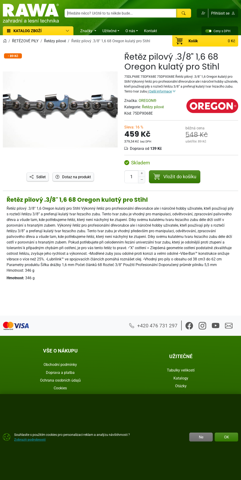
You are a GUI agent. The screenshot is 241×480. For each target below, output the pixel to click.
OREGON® (148, 100)
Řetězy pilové (153, 107)
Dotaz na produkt (73, 176)
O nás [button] (130, 30)
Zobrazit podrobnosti (30, 439)
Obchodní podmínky (60, 364)
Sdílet (38, 176)
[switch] (208, 31)
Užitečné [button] (109, 30)
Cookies (60, 388)
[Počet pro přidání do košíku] (131, 176)
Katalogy (180, 378)
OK (226, 437)
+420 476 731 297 (153, 325)
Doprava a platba (60, 372)
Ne (201, 437)
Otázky (181, 385)
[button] (202, 13)
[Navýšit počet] (141, 173)
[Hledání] (120, 13)
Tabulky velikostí (181, 370)
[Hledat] (183, 13)
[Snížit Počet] (141, 180)
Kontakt (150, 30)
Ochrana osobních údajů (60, 380)
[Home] (5, 41)
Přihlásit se (223, 13)
